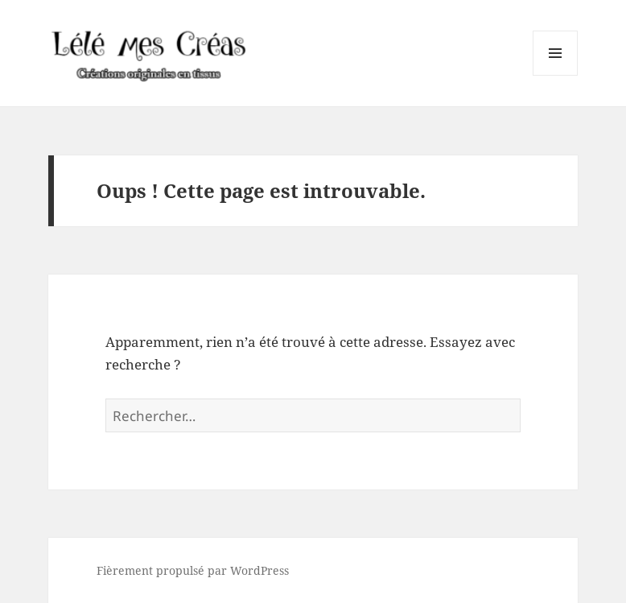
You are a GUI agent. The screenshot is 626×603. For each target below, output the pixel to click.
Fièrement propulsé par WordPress (193, 570)
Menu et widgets (555, 75)
